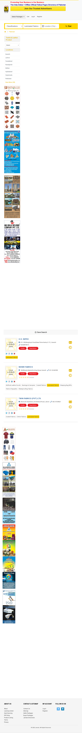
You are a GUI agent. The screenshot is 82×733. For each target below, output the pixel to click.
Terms (6, 720)
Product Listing (8, 717)
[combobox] (12, 45)
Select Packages (17, 16)
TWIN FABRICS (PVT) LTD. (30, 398)
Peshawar (8, 78)
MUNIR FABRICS (26, 367)
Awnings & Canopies (28, 385)
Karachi (7, 54)
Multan (7, 68)
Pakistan (12, 32)
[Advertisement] (12, 295)
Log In (33, 16)
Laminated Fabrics (11, 357)
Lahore (7, 57)
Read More (33, 348)
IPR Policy (7, 715)
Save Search (41, 332)
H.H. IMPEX (24, 339)
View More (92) (10, 82)
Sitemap (25, 711)
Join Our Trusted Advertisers (38, 8)
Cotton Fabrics (21, 416)
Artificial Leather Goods (13, 385)
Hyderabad (8, 71)
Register (39, 16)
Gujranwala (8, 75)
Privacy (6, 722)
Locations (9, 50)
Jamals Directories (29, 717)
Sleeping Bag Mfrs (66, 385)
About (6, 708)
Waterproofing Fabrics (26, 389)
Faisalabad (8, 61)
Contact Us (26, 708)
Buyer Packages (28, 715)
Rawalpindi (8, 64)
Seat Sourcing (8, 713)
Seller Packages (28, 713)
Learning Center (9, 711)
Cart (28, 16)
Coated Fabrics (41, 385)
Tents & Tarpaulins (11, 389)
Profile (23, 348)
